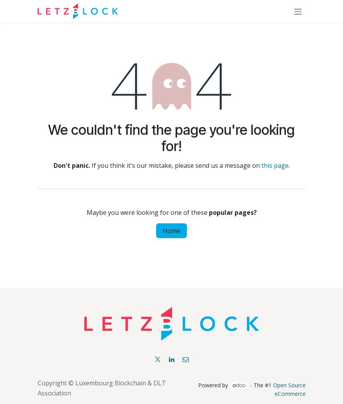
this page (275, 165)
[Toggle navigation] (298, 11)
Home (171, 230)
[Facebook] (185, 359)
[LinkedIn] (171, 359)
